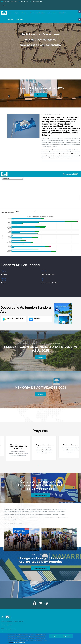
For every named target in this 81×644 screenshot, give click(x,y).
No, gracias (66, 636)
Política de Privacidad (19, 642)
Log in (4, 5)
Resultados (40, 94)
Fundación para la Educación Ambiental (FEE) (61, 154)
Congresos (19, 19)
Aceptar (54, 636)
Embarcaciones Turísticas (37, 12)
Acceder (40, 357)
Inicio (10, 13)
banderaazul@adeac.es (8, 629)
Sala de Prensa (63, 12)
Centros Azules (52, 12)
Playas (17, 13)
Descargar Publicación (40, 495)
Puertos (24, 13)
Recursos (10, 19)
